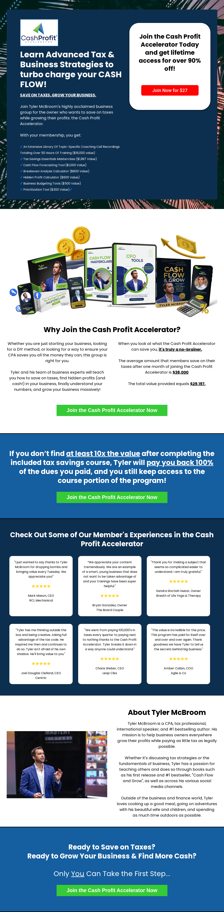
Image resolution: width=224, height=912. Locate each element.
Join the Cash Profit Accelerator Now (112, 410)
